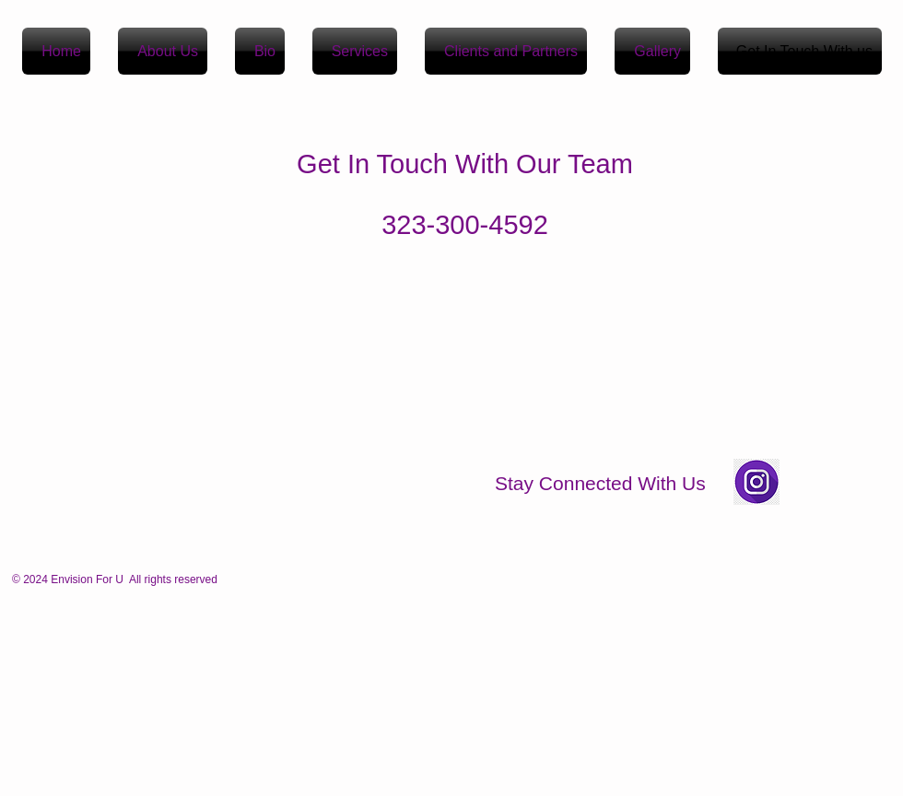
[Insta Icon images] (756, 482)
